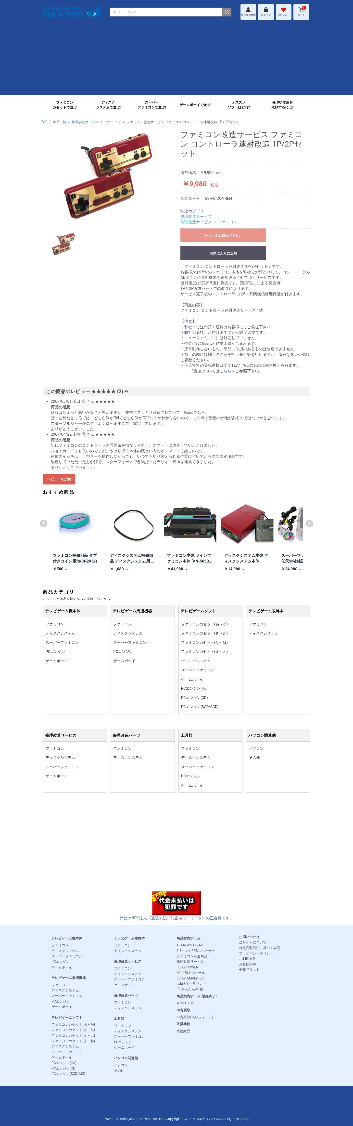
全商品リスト (249, 970)
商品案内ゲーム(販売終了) (196, 996)
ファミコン (112, 122)
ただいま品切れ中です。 (223, 236)
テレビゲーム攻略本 (129, 938)
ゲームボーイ (57, 661)
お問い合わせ (249, 937)
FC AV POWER (187, 967)
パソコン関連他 (126, 1058)
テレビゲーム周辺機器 (68, 978)
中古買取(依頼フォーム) (194, 1017)
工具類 (119, 1018)
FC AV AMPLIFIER (190, 978)
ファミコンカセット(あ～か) (204, 624)
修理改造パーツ (126, 995)
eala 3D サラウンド (191, 984)
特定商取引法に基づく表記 (259, 948)
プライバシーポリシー (256, 953)
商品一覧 (59, 122)
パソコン (256, 748)
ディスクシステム (60, 633)
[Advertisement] (176, 60)
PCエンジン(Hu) (194, 688)
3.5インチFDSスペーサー (195, 951)
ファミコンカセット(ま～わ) (204, 651)
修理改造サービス (85, 122)
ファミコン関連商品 (191, 956)
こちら (225, 371)
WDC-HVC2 (185, 1003)
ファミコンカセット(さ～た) (204, 633)
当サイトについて (252, 942)
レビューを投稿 (59, 479)
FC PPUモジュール (190, 973)
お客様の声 (247, 964)
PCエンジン (55, 651)
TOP (44, 122)
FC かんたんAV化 (189, 989)
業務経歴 (183, 1031)
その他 (254, 757)
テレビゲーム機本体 (66, 938)
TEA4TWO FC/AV (189, 945)
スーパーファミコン (62, 642)
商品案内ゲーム (188, 938)
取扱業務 (183, 1024)
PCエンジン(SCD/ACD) (200, 707)
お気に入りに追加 (223, 253)
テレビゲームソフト (66, 1017)
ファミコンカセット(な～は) (204, 642)
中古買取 (183, 1010)
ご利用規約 (247, 959)
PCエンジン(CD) (194, 698)
